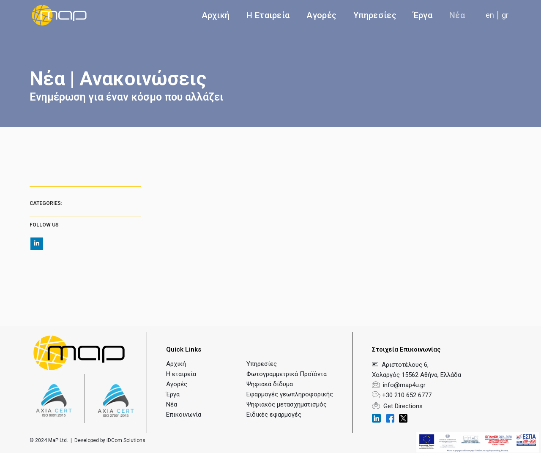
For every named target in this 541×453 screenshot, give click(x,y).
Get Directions (397, 406)
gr (505, 15)
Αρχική (216, 15)
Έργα (422, 15)
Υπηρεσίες (261, 364)
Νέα (457, 15)
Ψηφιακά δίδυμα (269, 384)
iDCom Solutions (126, 440)
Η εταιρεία (181, 374)
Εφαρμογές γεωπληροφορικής (289, 394)
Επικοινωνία (183, 414)
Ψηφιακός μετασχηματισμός (286, 404)
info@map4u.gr (403, 385)
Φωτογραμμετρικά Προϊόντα (286, 374)
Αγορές (321, 15)
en (490, 15)
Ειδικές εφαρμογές (273, 414)
